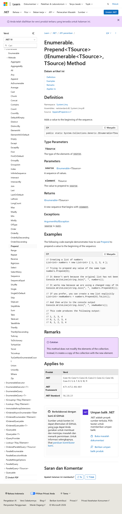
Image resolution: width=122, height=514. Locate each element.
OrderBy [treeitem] (14, 233)
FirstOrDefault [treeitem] (17, 156)
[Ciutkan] (33, 33)
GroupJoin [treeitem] (15, 164)
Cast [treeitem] (13, 91)
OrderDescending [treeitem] (19, 241)
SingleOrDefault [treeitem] (18, 293)
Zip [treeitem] (12, 378)
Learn (46, 33)
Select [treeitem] (13, 267)
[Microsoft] (5, 4)
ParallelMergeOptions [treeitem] (16, 459)
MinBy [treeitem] (14, 220)
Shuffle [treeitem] (14, 284)
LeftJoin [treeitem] (14, 198)
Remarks (50, 84)
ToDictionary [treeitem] (16, 340)
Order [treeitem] (13, 229)
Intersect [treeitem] (15, 177)
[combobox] (20, 39)
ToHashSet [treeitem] (16, 344)
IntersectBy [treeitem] (16, 181)
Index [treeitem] (13, 169)
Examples (51, 81)
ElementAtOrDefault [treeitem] (20, 134)
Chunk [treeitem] (14, 96)
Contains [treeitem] (15, 104)
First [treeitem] (13, 151)
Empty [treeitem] (14, 138)
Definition (51, 77)
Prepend (105, 241)
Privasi (73, 500)
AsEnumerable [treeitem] (17, 83)
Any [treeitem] (12, 74)
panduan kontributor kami (61, 444)
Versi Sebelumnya (28, 500)
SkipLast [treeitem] (14, 301)
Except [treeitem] (14, 143)
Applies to (51, 88)
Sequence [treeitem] (15, 276)
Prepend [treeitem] (14, 246)
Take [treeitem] (13, 314)
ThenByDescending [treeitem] (19, 331)
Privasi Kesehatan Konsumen (94, 500)
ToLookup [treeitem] (15, 353)
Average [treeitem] (14, 87)
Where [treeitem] (14, 374)
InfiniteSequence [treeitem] (18, 173)
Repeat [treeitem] (14, 254)
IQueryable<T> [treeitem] (13, 434)
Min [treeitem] (12, 216)
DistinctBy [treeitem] (15, 126)
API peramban (66, 33)
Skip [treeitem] (13, 297)
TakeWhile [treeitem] (15, 323)
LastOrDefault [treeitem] (17, 194)
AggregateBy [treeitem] (17, 66)
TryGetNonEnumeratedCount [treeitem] (24, 359)
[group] (81, 133)
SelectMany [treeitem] (16, 271)
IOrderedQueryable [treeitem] (15, 421)
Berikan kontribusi (58, 500)
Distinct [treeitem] (14, 121)
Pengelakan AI (10, 500)
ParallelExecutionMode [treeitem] (16, 455)
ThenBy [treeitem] (14, 327)
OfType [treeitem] (14, 224)
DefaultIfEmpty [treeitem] (17, 117)
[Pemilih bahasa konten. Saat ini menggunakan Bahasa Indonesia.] (15, 493)
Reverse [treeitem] (14, 258)
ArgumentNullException (56, 221)
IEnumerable (63, 168)
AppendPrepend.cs (61, 111)
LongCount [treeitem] (16, 203)
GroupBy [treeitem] (15, 160)
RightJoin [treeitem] (15, 263)
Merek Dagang (36, 504)
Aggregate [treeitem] (15, 61)
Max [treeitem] (13, 207)
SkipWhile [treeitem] (15, 306)
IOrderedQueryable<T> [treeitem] (17, 425)
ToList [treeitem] (13, 349)
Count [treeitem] (13, 109)
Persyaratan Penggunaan (15, 504)
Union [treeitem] (13, 365)
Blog (42, 500)
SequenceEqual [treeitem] (18, 280)
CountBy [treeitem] (15, 113)
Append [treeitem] (14, 78)
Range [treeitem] (13, 250)
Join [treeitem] (12, 186)
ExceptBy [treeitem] (15, 147)
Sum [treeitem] (13, 310)
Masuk (115, 3)
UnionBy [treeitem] (15, 369)
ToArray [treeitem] (14, 336)
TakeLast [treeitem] (14, 318)
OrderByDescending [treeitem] (20, 237)
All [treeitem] (12, 70)
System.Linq (62, 104)
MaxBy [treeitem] (14, 211)
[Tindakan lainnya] (115, 33)
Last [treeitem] (13, 190)
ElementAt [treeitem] (15, 130)
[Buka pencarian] (108, 4)
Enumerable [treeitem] (13, 53)
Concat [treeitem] (14, 100)
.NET (54, 33)
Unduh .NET (111, 12)
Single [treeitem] (13, 289)
